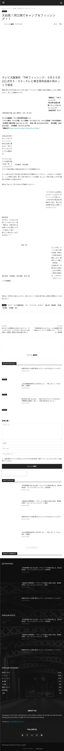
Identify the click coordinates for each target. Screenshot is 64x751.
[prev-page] (3, 414)
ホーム (3, 8)
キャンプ (10, 305)
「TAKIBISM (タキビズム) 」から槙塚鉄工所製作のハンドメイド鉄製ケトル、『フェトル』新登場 (48, 330)
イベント (9, 8)
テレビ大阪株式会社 (18, 305)
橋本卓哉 (53, 305)
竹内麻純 (11, 308)
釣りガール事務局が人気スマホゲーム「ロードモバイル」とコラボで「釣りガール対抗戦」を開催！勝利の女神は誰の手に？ (16, 330)
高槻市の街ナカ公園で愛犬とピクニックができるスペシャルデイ (41, 368)
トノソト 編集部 (10, 24)
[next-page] (6, 414)
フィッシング (33, 305)
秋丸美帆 (5, 308)
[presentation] (14, 473)
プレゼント (40, 305)
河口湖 (59, 305)
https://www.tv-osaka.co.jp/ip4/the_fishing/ (24, 128)
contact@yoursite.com (16, 722)
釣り (16, 308)
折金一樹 (47, 305)
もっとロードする (32, 547)
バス (26, 305)
